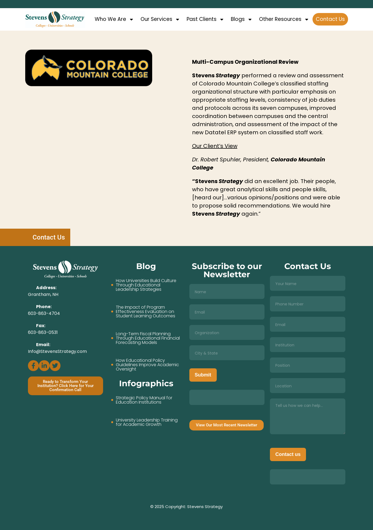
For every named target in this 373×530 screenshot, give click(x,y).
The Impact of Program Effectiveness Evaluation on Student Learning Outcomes (145, 311)
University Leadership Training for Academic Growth (147, 422)
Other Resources (284, 19)
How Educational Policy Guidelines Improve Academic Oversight (147, 364)
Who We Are (114, 19)
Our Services (160, 19)
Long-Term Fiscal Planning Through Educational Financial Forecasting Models (148, 338)
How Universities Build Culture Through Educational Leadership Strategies (146, 285)
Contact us (288, 454)
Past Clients (205, 19)
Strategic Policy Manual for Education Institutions (144, 400)
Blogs (242, 19)
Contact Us (330, 19)
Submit (203, 375)
